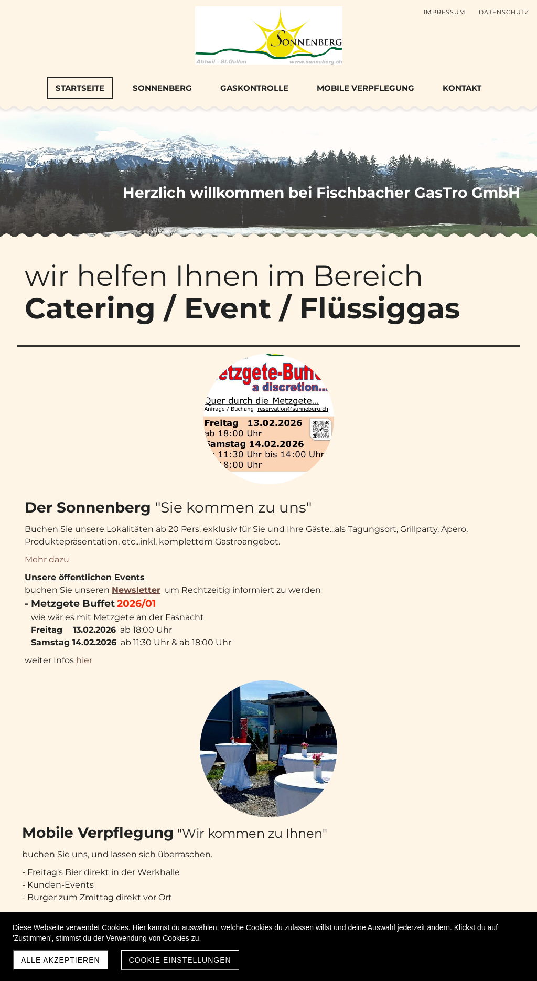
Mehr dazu (213, 441)
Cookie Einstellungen (180, 960)
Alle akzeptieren (60, 960)
